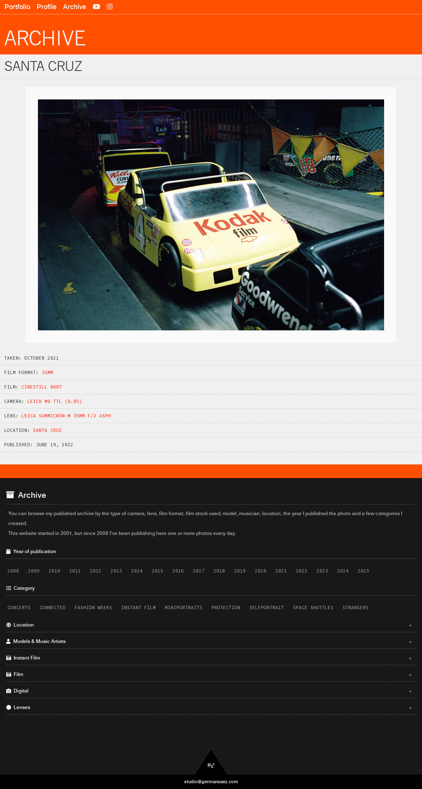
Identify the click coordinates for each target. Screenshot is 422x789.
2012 (95, 571)
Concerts (18, 607)
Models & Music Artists (209, 641)
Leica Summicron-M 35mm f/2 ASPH (66, 416)
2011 (75, 571)
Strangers (355, 607)
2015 (157, 571)
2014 (137, 571)
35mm (47, 372)
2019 (240, 571)
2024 (343, 571)
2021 (281, 571)
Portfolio (17, 7)
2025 (363, 571)
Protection (225, 607)
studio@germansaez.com (211, 781)
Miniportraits (183, 607)
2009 (34, 571)
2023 (322, 571)
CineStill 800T (41, 387)
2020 (260, 571)
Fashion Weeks (93, 607)
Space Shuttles (313, 607)
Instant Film (138, 607)
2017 (198, 571)
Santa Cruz (47, 430)
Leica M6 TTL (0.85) (54, 401)
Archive (74, 7)
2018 (219, 571)
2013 (116, 571)
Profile (46, 7)
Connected (53, 607)
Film (209, 674)
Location (209, 625)
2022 (301, 571)
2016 (178, 571)
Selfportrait (266, 607)
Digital (209, 691)
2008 (13, 571)
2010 (54, 571)
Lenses (209, 707)
